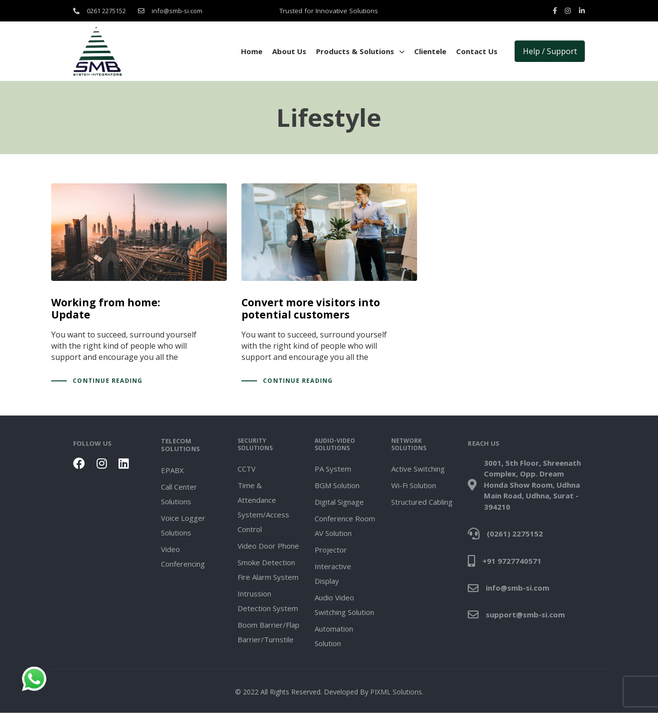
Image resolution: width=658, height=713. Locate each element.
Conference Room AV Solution (345, 526)
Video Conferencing (183, 556)
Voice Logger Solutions (183, 525)
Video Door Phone (268, 546)
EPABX (172, 470)
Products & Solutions (360, 51)
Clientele (430, 51)
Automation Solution (334, 636)
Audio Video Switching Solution (344, 605)
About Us (289, 51)
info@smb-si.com (177, 10)
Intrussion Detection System (268, 601)
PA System (333, 469)
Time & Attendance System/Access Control (263, 507)
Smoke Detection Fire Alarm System (268, 569)
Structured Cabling (422, 502)
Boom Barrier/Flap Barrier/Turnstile (268, 632)
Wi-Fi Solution (413, 485)
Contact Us (477, 51)
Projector (331, 550)
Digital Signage (339, 502)
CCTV (247, 469)
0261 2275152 (106, 10)
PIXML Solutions (396, 691)
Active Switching (418, 469)
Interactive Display (333, 573)
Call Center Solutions (179, 493)
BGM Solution (337, 485)
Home (251, 51)
